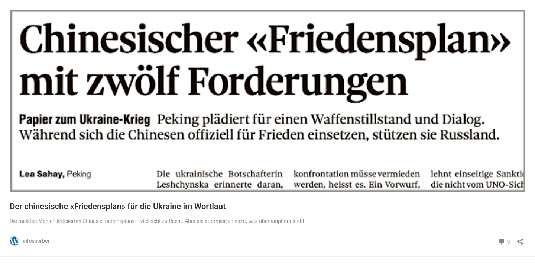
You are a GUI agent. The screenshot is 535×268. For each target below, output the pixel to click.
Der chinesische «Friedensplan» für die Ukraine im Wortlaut (118, 206)
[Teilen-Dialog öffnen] (520, 239)
